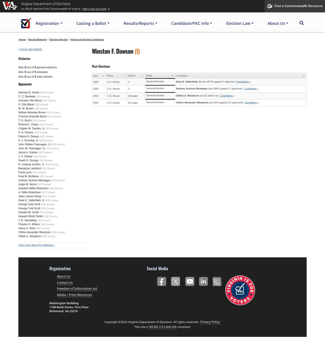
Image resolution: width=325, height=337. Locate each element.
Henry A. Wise (26, 228)
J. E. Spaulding (27, 220)
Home (22, 39)
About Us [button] (276, 23)
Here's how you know (94, 8)
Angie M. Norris (27, 184)
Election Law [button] (238, 23)
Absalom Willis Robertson (33, 188)
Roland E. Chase (28, 124)
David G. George (28, 160)
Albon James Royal (29, 196)
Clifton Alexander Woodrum (34, 232)
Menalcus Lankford (29, 168)
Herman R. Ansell (28, 92)
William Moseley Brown (32, 112)
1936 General (47, 224)
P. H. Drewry (25, 132)
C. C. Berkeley (26, 96)
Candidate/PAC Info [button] (190, 23)
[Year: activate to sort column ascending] (99, 76)
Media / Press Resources (74, 295)
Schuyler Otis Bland (30, 100)
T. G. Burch (25, 120)
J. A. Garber (25, 156)
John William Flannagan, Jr (34, 144)
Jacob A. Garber (28, 152)
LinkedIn (204, 280)
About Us (63, 276)
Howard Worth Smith (30, 216)
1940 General (51, 200)
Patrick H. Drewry (28, 136)
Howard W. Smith (28, 212)
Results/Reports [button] (139, 23)
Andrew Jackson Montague (34, 180)
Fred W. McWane (28, 176)
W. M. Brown (25, 108)
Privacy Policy (210, 322)
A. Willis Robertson (29, 192)
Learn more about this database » (36, 245)
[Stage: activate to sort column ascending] (160, 76)
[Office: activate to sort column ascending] (116, 76)
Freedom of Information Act (77, 288)
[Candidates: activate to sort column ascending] (241, 76)
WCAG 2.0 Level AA (162, 327)
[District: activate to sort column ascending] (136, 76)
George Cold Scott (29, 208)
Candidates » (243, 81)
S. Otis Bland (26, 104)
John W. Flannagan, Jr (31, 148)
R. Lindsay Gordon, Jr (31, 164)
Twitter (175, 280)
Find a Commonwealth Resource (294, 6)
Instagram (218, 280)
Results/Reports (37, 39)
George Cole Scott (29, 204)
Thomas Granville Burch (32, 116)
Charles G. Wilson (29, 224)
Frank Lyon (25, 172)
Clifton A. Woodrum (29, 236)
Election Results (58, 39)
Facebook (161, 280)
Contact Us (65, 282)
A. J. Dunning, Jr (28, 140)
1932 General (46, 92)
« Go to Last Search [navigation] (30, 49)
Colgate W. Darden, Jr (31, 128)
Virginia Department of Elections (46, 4)
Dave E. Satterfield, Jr (31, 200)
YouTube (190, 280)
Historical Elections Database (87, 39)
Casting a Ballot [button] (91, 23)
